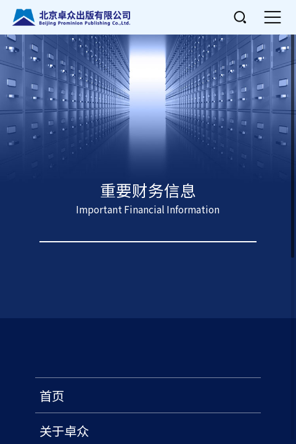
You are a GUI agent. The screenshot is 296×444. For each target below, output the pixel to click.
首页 (51, 395)
